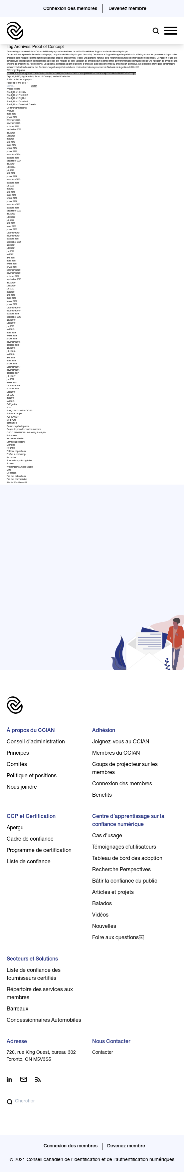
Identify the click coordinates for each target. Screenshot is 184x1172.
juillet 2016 (11, 392)
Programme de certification (39, 851)
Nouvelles (11, 448)
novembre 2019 (13, 311)
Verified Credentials (61, 77)
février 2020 (12, 302)
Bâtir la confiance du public (124, 881)
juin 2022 (10, 220)
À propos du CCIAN (31, 731)
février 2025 (12, 149)
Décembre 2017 (13, 367)
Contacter (102, 1052)
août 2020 (11, 283)
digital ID (16, 77)
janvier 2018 (12, 364)
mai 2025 (10, 139)
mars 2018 (11, 361)
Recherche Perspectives (121, 870)
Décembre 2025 (13, 121)
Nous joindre (22, 787)
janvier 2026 (12, 118)
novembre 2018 (13, 342)
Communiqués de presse (18, 427)
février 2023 (12, 198)
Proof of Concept (43, 77)
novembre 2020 (13, 273)
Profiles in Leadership (16, 455)
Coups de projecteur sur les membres (24, 430)
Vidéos (100, 915)
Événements (12, 436)
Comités (17, 765)
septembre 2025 (14, 130)
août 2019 (11, 320)
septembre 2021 (14, 242)
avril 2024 (11, 174)
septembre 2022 (14, 211)
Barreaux (17, 1009)
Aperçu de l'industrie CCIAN (20, 411)
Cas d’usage (107, 836)
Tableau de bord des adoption (127, 859)
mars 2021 (11, 261)
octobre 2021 (13, 239)
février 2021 (12, 264)
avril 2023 (11, 193)
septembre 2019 (14, 317)
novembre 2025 (13, 124)
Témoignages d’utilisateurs (124, 847)
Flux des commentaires (17, 480)
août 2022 (11, 214)
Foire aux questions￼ (118, 938)
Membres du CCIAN (116, 753)
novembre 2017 (13, 370)
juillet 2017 (11, 377)
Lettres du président (16, 442)
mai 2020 (10, 292)
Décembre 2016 (13, 386)
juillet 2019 (11, 323)
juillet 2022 (11, 217)
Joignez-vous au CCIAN (120, 742)
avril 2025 (11, 143)
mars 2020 (11, 298)
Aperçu (15, 828)
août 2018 (11, 348)
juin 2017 (10, 380)
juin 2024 (10, 171)
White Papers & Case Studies (20, 467)
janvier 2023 (12, 202)
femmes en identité (15, 439)
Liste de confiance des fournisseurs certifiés (34, 974)
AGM (9, 408)
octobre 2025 (13, 127)
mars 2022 (11, 227)
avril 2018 (11, 358)
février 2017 (12, 383)
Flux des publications (16, 477)
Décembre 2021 (13, 233)
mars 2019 (11, 333)
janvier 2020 (12, 305)
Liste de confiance (29, 862)
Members (11, 445)
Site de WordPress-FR (17, 483)
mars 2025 (11, 146)
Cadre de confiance (30, 839)
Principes (18, 753)
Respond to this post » (17, 83)
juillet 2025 (11, 136)
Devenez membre (127, 9)
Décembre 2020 (13, 270)
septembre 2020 (14, 280)
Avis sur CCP (13, 417)
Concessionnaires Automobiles (44, 1020)
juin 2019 (10, 327)
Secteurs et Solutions (32, 959)
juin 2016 (10, 395)
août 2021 (11, 245)
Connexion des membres (70, 9)
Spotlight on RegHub (16, 99)
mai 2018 (10, 355)
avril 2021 (11, 258)
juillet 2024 (11, 168)
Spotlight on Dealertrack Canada (21, 105)
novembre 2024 (13, 155)
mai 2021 (10, 255)
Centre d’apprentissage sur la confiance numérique (128, 821)
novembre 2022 (13, 205)
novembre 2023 (13, 180)
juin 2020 (10, 289)
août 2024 (11, 164)
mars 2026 (11, 114)
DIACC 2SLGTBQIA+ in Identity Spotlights (26, 433)
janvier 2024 (12, 177)
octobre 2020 (13, 277)
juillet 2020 (11, 286)
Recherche (11, 458)
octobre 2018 (13, 345)
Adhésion (103, 731)
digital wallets (28, 77)
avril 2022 (11, 223)
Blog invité (11, 420)
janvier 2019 (12, 339)
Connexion (11, 473)
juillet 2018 (11, 352)
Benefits (102, 795)
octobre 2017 (13, 373)
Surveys (10, 464)
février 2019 (12, 336)
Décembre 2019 (13, 308)
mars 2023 (11, 195)
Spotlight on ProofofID (17, 96)
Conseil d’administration (36, 742)
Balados (102, 904)
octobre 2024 (13, 158)
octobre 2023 (13, 183)
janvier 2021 (12, 267)
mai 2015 (10, 402)
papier (22, 71)
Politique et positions (16, 452)
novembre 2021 (13, 236)
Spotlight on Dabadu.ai (17, 102)
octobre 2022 (13, 208)
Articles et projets (24, 80)
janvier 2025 (12, 152)
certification (12, 423)
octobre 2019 (13, 314)
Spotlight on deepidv (16, 93)
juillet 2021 (11, 248)
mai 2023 (10, 189)
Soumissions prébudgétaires (19, 461)
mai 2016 (10, 398)
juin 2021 (10, 252)
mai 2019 (10, 330)
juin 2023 (10, 186)
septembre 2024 (14, 161)
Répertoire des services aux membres (40, 994)
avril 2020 (11, 295)
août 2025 (11, 133)
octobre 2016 (13, 389)
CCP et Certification (31, 817)
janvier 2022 (12, 230)
